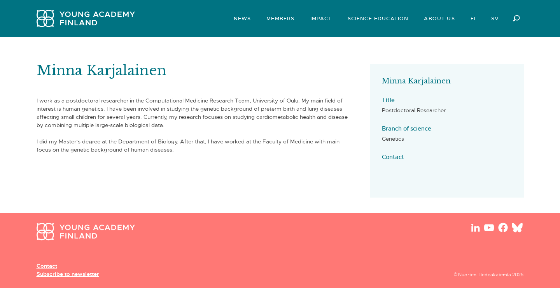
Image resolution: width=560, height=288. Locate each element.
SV (495, 18)
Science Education (378, 18)
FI (473, 18)
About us (439, 18)
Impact (321, 18)
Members (280, 18)
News (242, 18)
